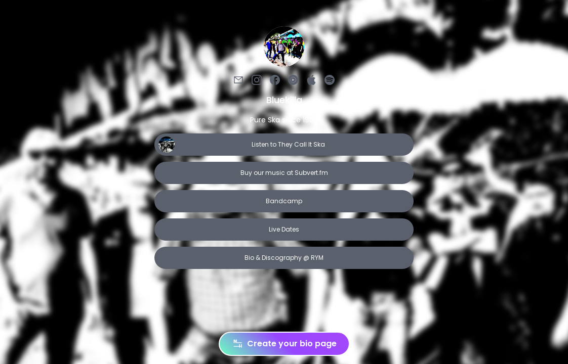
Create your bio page (284, 344)
